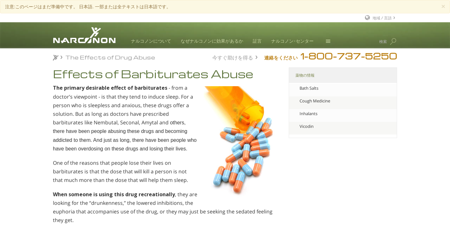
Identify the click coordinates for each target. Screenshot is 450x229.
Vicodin (307, 126)
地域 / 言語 (382, 17)
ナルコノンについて (151, 41)
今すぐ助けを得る (232, 56)
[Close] (443, 6)
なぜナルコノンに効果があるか (212, 41)
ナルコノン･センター (292, 41)
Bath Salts (309, 88)
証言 (257, 41)
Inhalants (308, 113)
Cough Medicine (315, 101)
